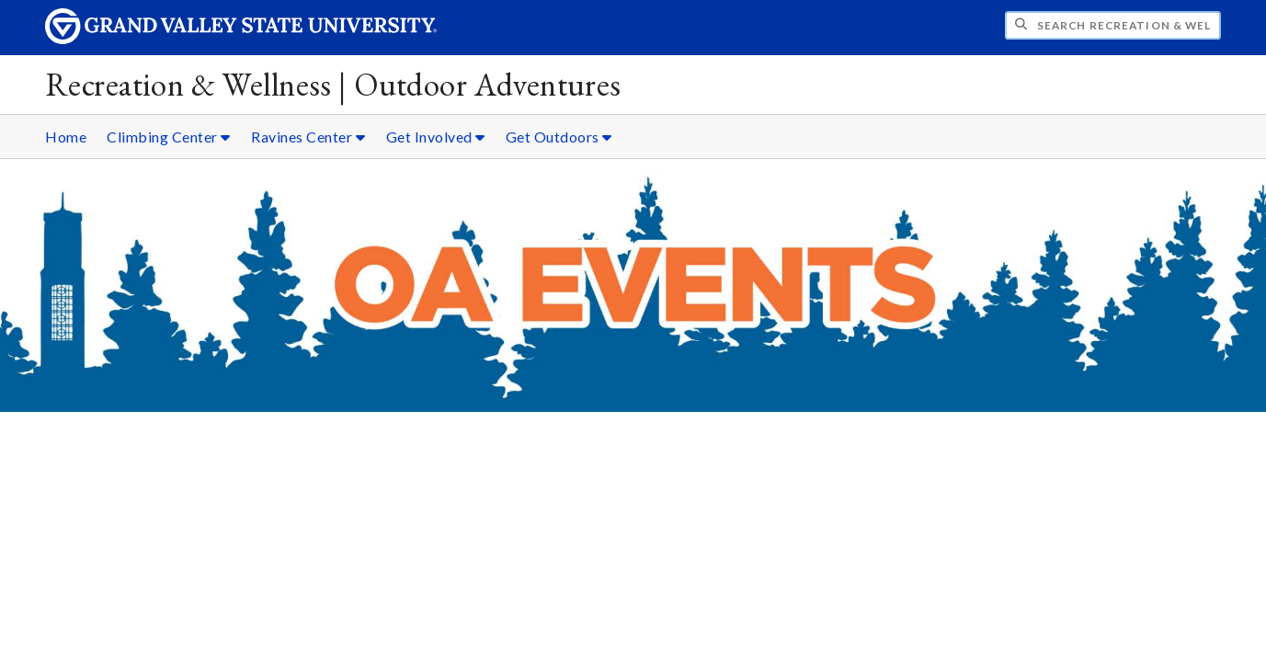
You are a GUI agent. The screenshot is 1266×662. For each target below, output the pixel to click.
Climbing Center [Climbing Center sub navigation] (169, 136)
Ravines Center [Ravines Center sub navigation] (308, 136)
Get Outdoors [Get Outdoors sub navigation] (559, 136)
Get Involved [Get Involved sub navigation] (435, 136)
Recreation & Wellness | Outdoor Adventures (333, 84)
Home (65, 136)
